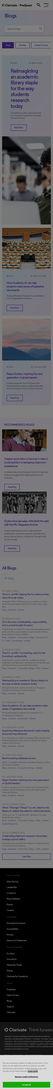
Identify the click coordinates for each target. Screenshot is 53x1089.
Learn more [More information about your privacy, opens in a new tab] (33, 1074)
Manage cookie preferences (26, 1079)
